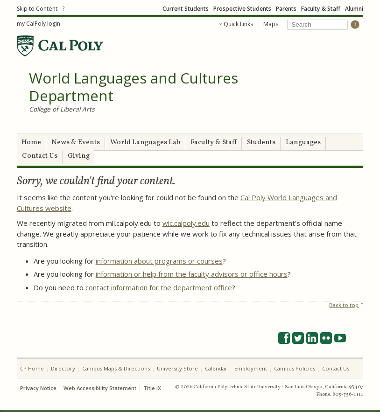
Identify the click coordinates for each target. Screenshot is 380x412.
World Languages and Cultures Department (133, 87)
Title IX (152, 387)
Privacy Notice (38, 387)
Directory (63, 368)
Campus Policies (294, 368)
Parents (286, 9)
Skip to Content (37, 9)
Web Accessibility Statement (99, 387)
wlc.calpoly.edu (186, 223)
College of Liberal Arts (62, 109)
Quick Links (238, 24)
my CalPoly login (38, 24)
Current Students (185, 9)
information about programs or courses (159, 260)
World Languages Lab (145, 142)
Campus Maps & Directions (116, 368)
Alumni (354, 9)
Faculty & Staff (320, 9)
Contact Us (39, 156)
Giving (79, 156)
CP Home (32, 368)
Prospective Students (242, 9)
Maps (270, 24)
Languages (303, 142)
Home (31, 142)
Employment (250, 368)
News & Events (75, 142)
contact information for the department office (158, 287)
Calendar (216, 368)
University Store (177, 368)
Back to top (344, 304)
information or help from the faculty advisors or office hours (192, 274)
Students (261, 142)
